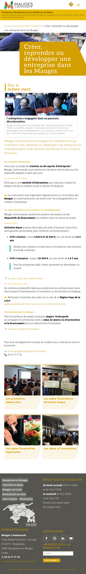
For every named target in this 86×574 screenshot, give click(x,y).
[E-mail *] (58, 553)
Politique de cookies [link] (33, 569)
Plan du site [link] (47, 569)
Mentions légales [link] (16, 569)
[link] (18, 5)
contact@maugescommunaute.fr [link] (19, 561)
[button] (78, 5)
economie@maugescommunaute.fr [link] (27, 351)
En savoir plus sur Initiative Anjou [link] (25, 278)
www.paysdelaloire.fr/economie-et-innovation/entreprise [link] (34, 304)
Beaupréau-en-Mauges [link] (15, 480)
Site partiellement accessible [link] (65, 569)
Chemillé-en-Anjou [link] (12, 485)
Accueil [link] (8, 26)
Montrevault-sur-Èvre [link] (14, 494)
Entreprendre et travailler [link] (28, 26)
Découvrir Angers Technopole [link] (23, 329)
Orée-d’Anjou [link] (9, 499)
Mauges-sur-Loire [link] (12, 489)
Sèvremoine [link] (26, 499)
